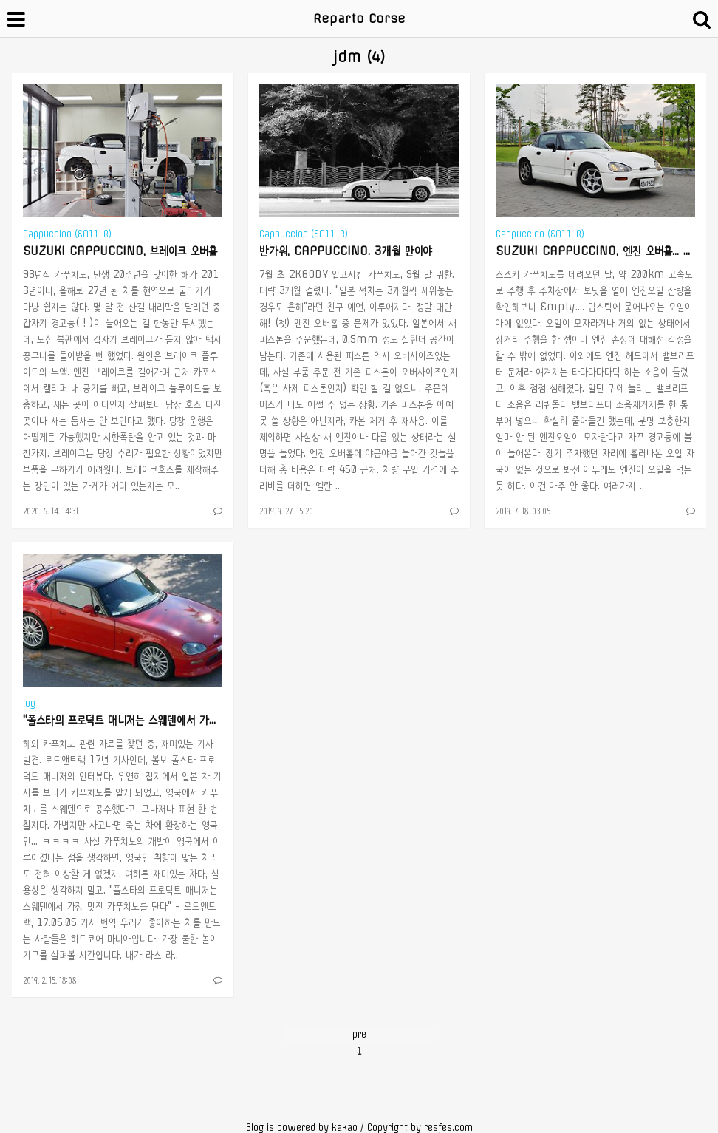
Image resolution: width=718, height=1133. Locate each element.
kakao (345, 1127)
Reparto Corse (359, 18)
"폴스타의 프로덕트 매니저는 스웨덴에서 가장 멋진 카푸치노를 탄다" (170, 719)
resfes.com (448, 1127)
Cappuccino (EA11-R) (67, 233)
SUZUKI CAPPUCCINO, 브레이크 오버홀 (120, 250)
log (29, 703)
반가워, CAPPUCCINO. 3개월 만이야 (346, 250)
